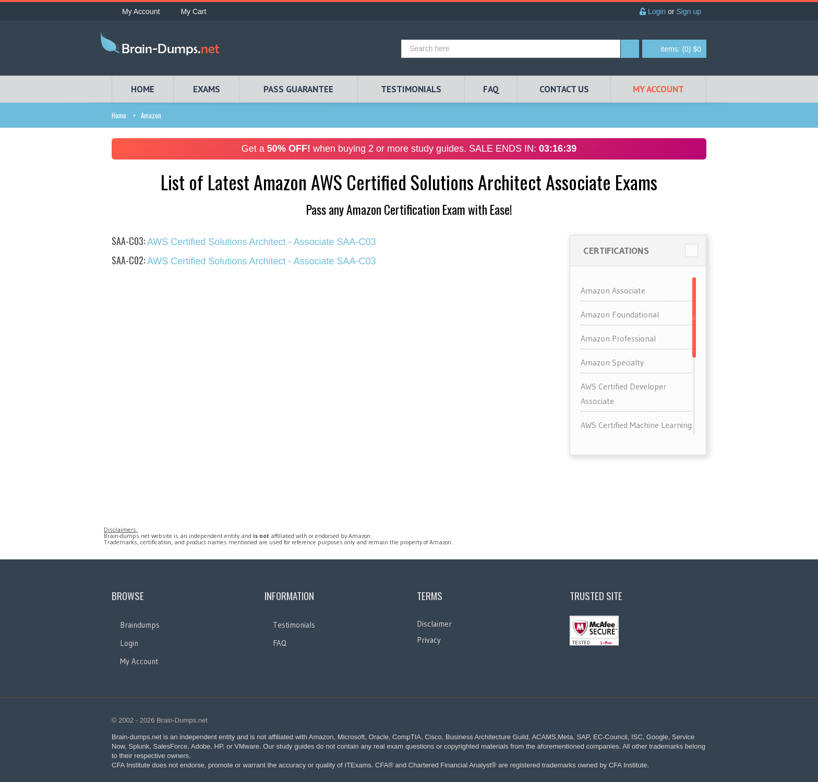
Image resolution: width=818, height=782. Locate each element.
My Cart (188, 11)
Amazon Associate (613, 290)
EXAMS (206, 89)
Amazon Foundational (620, 314)
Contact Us (564, 89)
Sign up (689, 11)
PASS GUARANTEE (298, 89)
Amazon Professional (618, 338)
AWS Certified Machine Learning (636, 425)
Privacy (429, 640)
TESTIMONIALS (411, 89)
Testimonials (294, 625)
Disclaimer (434, 624)
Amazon (151, 115)
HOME (142, 89)
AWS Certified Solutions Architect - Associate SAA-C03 (244, 242)
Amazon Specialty (612, 362)
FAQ (491, 89)
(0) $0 (680, 49)
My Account (136, 11)
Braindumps (140, 625)
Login (653, 11)
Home (119, 115)
